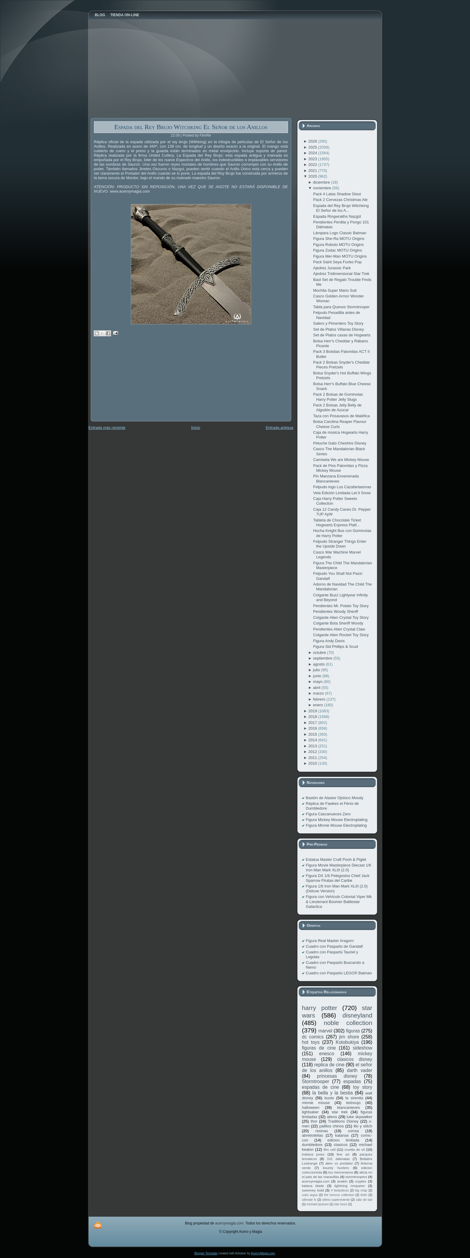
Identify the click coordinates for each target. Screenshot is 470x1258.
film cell (329, 1149)
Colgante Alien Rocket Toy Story (341, 635)
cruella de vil (355, 1149)
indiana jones (313, 1154)
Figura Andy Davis (329, 641)
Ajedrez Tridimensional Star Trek (341, 273)
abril (317, 687)
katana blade (313, 1186)
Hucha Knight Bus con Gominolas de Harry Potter (342, 533)
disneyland (357, 1015)
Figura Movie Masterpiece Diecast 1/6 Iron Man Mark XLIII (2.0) (338, 867)
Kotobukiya (347, 1042)
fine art (343, 1154)
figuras (353, 1030)
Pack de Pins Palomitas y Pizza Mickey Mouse (340, 468)
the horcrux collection (339, 1195)
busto (329, 1098)
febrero (320, 699)
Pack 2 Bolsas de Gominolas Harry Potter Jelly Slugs (338, 396)
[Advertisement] (136, 383)
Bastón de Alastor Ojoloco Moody (334, 798)
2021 (313, 170)
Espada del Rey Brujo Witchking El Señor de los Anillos (191, 127)
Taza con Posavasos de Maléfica (341, 416)
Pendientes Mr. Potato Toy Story (341, 606)
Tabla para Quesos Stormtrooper (341, 307)
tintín (363, 1195)
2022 (313, 164)
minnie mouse (316, 1102)
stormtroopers (356, 1177)
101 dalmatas (338, 1159)
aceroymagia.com (316, 1181)
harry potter (319, 1007)
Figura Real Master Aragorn (330, 940)
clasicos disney (354, 1059)
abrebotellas (312, 1135)
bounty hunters (336, 1168)
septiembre (323, 658)
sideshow (362, 1047)
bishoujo (353, 1102)
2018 (313, 716)
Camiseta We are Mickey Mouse (341, 459)
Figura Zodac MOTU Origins (337, 250)
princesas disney (337, 1076)
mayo (318, 681)
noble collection (348, 1022)
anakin (342, 1181)
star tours (340, 1204)
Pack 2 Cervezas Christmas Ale (340, 199)
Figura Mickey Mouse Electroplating (337, 819)
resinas (321, 1131)
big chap (361, 1190)
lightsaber (310, 1112)
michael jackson (318, 1204)
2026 (313, 141)
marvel (325, 1030)
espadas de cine (320, 1087)
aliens (332, 1117)
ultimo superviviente (336, 1199)
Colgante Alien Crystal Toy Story (341, 617)
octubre (320, 652)
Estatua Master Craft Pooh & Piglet (336, 859)
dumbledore (312, 1144)
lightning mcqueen (349, 1186)
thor (314, 1121)
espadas (352, 1081)
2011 (313, 757)
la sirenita (354, 1098)
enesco (326, 1053)
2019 (313, 711)
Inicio (195, 427)
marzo (319, 693)
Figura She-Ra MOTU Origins (338, 238)
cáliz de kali (364, 1199)
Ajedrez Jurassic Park (332, 268)
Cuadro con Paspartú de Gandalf (334, 946)
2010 (313, 763)
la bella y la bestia (332, 1092)
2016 (313, 728)
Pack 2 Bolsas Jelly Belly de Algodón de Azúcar (337, 407)
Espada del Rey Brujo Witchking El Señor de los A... (341, 208)
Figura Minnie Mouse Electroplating (336, 825)
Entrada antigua (279, 427)
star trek (340, 1112)
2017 (313, 722)
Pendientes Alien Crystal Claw (339, 629)
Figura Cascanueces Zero (328, 814)
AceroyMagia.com (263, 1253)
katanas (342, 1135)
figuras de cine (319, 1047)
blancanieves (348, 1107)
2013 (313, 746)
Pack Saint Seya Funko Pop (337, 262)
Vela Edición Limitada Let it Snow (342, 493)
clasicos (341, 1144)
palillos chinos (331, 1126)
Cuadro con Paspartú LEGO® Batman (339, 973)
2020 (313, 176)
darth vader (359, 1070)
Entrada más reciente (107, 427)
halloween (311, 1107)
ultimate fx (309, 1199)
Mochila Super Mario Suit (335, 290)
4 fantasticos (340, 1190)
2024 (313, 153)
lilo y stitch (363, 1126)
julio (317, 670)
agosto (319, 664)
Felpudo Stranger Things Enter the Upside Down (339, 543)
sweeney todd (313, 1190)
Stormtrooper (315, 1081)
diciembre (322, 182)
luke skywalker (359, 1117)
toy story (362, 1087)
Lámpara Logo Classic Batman (339, 233)
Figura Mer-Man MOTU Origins (340, 256)
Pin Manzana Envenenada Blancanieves (336, 478)
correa (353, 1131)
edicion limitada (343, 1140)
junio (317, 676)
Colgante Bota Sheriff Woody (338, 623)
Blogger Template (206, 1253)
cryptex (360, 1181)
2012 (313, 751)
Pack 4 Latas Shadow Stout (337, 194)
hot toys (311, 1042)
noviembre (322, 188)
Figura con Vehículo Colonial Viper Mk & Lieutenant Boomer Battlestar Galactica (339, 901)
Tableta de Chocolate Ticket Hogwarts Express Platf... (337, 522)
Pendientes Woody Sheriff (335, 611)
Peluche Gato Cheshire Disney (339, 443)
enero (318, 705)
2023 (313, 159)
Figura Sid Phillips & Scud (335, 646)
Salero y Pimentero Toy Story (338, 323)
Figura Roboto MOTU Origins (338, 244)
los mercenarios (340, 1172)
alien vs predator (339, 1163)
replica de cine (329, 1064)
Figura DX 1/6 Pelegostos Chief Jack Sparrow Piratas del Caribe (337, 878)
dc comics (313, 1036)
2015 (313, 734)
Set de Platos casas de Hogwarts (342, 335)
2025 (313, 147)
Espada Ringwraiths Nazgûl (337, 216)
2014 (313, 740)
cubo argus (310, 1195)
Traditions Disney (343, 1121)
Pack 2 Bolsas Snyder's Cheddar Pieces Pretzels (341, 364)
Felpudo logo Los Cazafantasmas (342, 487)
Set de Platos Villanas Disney (338, 329)
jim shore (349, 1036)
